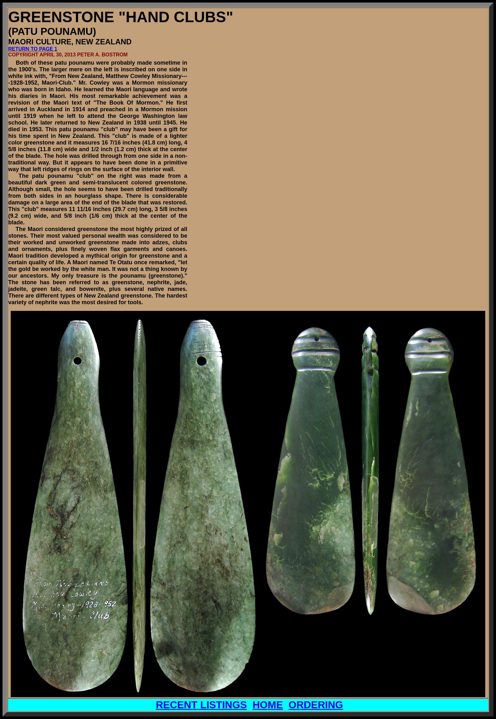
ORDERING (315, 704)
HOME (267, 704)
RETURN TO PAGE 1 (32, 49)
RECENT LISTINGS (201, 704)
